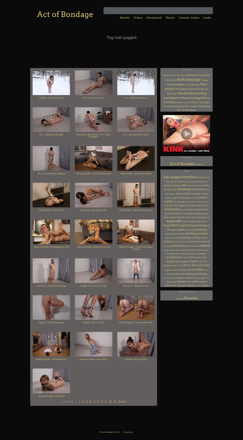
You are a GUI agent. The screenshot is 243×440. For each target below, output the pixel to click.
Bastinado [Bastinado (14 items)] (170, 80)
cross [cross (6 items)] (194, 198)
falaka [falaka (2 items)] (189, 205)
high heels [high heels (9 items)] (200, 221)
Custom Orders (189, 17)
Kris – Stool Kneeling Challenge (51, 173)
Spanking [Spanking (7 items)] (179, 106)
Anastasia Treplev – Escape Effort (93, 359)
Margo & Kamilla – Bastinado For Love (93, 247)
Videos (138, 17)
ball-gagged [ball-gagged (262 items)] (173, 177)
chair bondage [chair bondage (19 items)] (192, 193)
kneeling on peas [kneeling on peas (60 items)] (196, 233)
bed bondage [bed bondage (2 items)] (192, 185)
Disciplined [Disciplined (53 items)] (199, 164)
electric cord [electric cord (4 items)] (203, 202)
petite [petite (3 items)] (199, 250)
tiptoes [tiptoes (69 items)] (181, 281)
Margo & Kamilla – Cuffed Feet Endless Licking (136, 248)
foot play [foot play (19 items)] (191, 209)
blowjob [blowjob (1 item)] (175, 189)
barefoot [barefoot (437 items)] (189, 177)
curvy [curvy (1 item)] (175, 202)
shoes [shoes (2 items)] (180, 265)
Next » (122, 401)
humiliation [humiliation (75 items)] (198, 225)
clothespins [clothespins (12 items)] (185, 197)
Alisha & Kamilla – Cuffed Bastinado (51, 359)
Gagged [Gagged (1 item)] (206, 214)
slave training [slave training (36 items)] (201, 265)
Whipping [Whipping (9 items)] (204, 106)
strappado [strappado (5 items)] (180, 278)
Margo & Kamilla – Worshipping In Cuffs (51, 247)
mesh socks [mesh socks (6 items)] (194, 246)
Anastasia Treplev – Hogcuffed (51, 396)
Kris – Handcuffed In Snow (135, 98)
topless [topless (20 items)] (203, 281)
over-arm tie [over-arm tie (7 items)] (181, 250)
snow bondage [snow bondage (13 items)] (179, 269)
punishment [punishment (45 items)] (174, 257)
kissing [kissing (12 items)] (189, 229)
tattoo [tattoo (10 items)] (169, 281)
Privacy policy (128, 432)
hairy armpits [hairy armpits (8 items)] (178, 217)
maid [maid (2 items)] (188, 242)
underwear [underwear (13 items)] (170, 285)
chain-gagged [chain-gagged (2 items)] (170, 194)
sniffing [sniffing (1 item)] (168, 270)
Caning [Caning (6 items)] (204, 80)
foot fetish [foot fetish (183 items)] (172, 209)
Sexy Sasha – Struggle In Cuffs (93, 210)
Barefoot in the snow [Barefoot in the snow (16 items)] (175, 75)
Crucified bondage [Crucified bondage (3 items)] (192, 85)
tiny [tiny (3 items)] (174, 282)
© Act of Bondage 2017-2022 (110, 432)
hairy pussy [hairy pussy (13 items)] (202, 217)
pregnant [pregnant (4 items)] (202, 253)
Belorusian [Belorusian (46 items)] (180, 299)
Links (207, 17)
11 (115, 401)
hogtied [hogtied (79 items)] (183, 225)
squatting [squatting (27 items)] (187, 273)
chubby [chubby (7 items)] (205, 193)
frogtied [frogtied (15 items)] (198, 213)
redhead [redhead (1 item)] (185, 257)
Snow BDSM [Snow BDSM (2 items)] (187, 102)
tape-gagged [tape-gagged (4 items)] (199, 278)
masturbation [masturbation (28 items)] (179, 245)
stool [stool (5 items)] (172, 278)
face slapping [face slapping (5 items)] (180, 205)
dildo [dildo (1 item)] (186, 202)
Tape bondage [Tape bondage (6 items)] (191, 106)
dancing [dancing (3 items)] (180, 202)
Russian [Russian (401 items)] (190, 298)
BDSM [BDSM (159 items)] (181, 80)
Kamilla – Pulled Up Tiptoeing (51, 322)
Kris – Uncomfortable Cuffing (136, 134)
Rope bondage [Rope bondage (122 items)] (191, 97)
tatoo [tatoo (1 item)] (208, 278)
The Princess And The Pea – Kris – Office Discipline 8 (93, 135)
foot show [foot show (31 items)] (203, 209)
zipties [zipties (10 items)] (205, 285)
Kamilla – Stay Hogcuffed (136, 359)
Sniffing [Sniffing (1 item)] (179, 102)
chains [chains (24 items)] (179, 193)
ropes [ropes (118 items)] (194, 261)
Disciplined (154, 17)
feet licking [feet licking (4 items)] (197, 205)
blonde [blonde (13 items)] (168, 189)
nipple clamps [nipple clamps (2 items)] (169, 250)
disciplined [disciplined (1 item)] (193, 202)
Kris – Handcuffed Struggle (51, 134)
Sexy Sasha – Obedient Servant (136, 286)
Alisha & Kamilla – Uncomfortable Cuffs (136, 322)
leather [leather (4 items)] (205, 238)
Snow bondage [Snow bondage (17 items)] (200, 102)
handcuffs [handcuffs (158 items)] (174, 221)
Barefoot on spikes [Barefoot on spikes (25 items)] (199, 75)
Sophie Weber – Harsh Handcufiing (136, 173)
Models (125, 17)
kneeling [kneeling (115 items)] (200, 229)
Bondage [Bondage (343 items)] (194, 80)
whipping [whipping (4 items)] (191, 285)
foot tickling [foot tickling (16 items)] (171, 213)
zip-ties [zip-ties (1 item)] (198, 285)
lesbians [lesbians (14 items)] (168, 241)
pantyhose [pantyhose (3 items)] (192, 250)
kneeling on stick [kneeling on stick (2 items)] (171, 238)
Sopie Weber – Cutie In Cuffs (51, 210)
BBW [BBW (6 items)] (184, 185)
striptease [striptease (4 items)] (189, 278)
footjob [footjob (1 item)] (182, 210)
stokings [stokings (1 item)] (166, 278)
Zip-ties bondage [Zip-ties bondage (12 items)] (186, 110)
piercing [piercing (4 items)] (170, 253)
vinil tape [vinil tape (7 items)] (181, 285)
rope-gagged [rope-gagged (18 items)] (182, 261)
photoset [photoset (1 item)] (206, 250)
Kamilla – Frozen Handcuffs (51, 98)
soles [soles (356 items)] (199, 269)
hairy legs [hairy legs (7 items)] (190, 217)
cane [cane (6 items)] (207, 189)
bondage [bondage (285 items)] (185, 189)
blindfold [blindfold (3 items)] (205, 185)
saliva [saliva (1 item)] (200, 261)
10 (110, 401)
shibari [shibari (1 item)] (174, 265)
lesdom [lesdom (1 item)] (175, 242)
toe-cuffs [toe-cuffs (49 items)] (192, 281)
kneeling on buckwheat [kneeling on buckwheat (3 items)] (175, 234)
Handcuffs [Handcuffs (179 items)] (185, 93)
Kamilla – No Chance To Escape (93, 286)
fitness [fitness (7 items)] (205, 205)
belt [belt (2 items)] (199, 185)
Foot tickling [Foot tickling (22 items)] (195, 89)
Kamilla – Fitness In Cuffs (94, 322)
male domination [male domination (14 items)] (200, 241)
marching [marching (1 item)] (166, 246)
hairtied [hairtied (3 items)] (167, 217)
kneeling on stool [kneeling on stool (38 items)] (190, 237)
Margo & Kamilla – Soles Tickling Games (93, 173)
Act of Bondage (65, 14)
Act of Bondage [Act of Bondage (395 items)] (182, 164)
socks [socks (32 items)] (191, 269)
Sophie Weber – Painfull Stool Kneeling (135, 210)
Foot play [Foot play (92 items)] (180, 89)
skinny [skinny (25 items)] (187, 265)
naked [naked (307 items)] (205, 245)
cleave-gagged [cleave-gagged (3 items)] (171, 198)
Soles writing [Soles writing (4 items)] (168, 106)
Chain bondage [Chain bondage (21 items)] (175, 84)
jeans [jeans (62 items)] (181, 229)
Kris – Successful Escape (93, 98)
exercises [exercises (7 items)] (169, 205)
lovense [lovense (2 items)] (182, 242)
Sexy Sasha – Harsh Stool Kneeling (51, 286)
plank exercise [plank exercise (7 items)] (181, 253)
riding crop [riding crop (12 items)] (195, 257)
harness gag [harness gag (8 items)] (188, 221)
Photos (170, 17)
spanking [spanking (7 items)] (176, 274)
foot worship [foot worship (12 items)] (186, 213)
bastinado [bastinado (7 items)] (176, 185)
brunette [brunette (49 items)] (198, 189)
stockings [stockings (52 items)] (200, 273)
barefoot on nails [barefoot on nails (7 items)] (185, 181)
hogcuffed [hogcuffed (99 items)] (170, 225)
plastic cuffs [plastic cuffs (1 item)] (193, 254)
